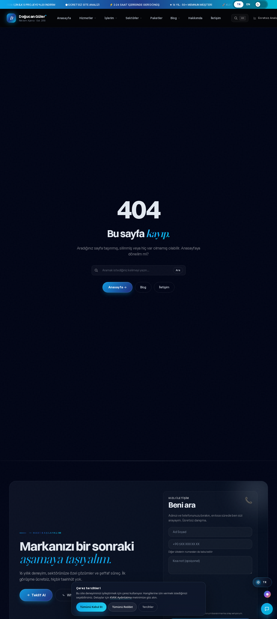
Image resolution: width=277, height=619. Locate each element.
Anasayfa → (117, 287)
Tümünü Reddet (122, 607)
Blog (175, 18)
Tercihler (148, 607)
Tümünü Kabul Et (91, 607)
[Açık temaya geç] (261, 4)
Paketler (156, 18)
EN (248, 4)
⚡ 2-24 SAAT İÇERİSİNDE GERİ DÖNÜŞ (117, 4)
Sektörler (134, 18)
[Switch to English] (262, 582)
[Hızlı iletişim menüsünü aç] (267, 609)
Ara (178, 270)
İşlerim (111, 18)
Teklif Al (36, 595)
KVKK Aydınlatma (121, 597)
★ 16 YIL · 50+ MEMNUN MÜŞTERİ (173, 4)
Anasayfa (64, 18)
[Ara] (239, 18)
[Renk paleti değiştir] (267, 594)
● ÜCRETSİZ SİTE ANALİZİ (64, 4)
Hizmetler (87, 18)
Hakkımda (195, 18)
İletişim (216, 18)
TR (238, 4)
